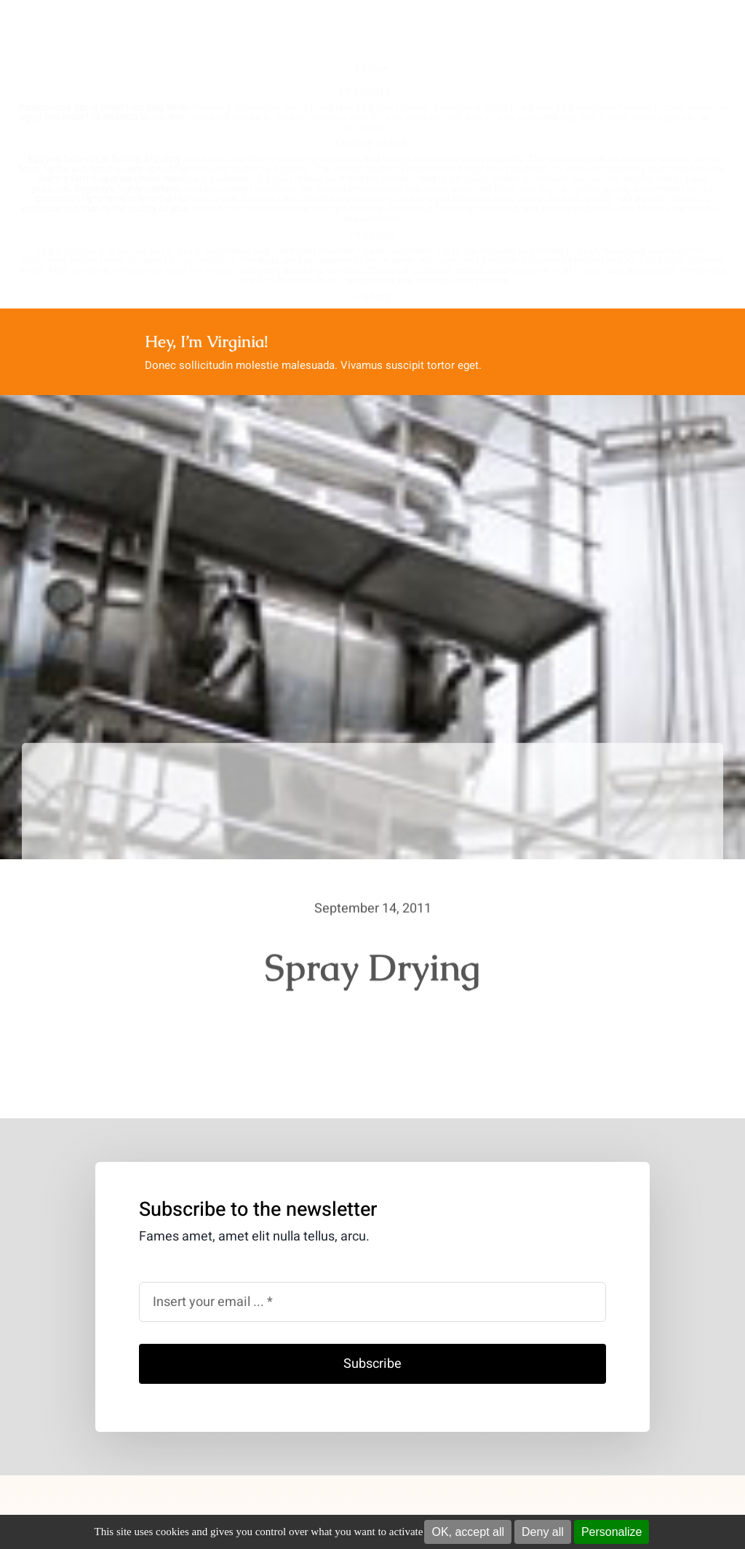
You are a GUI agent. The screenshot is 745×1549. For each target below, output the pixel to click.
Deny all (543, 1532)
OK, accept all (467, 1532)
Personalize (611, 1532)
